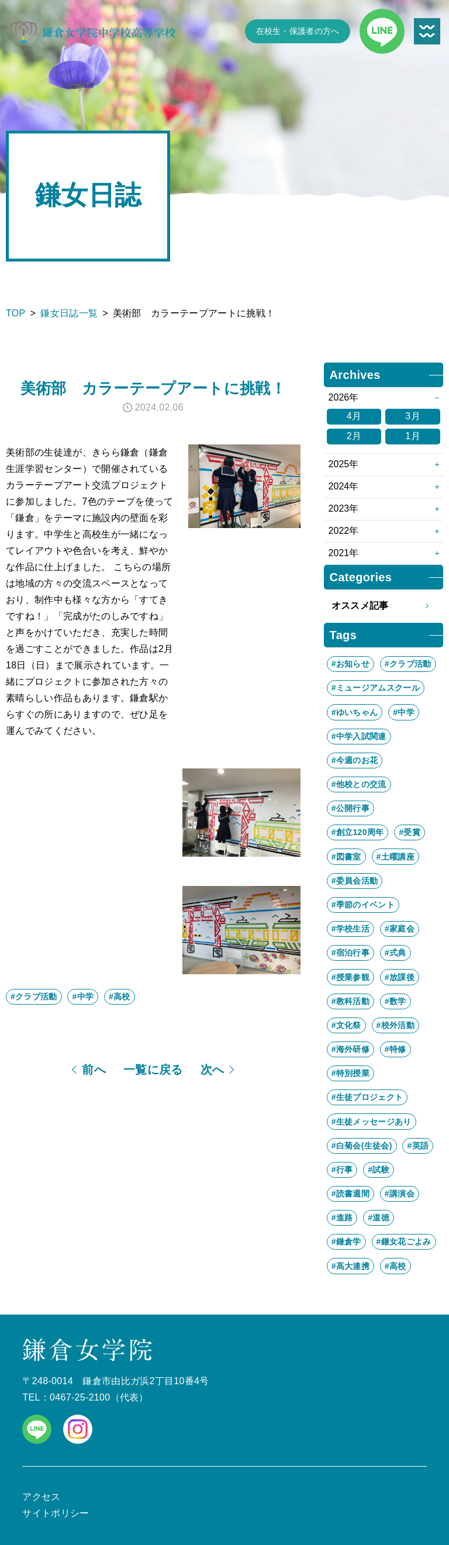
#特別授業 (350, 1073)
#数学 (395, 1001)
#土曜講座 (396, 856)
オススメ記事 (383, 606)
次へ (212, 1069)
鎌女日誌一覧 (69, 313)
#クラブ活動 (34, 996)
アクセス (41, 1497)
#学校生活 (350, 928)
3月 (412, 416)
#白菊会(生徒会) (361, 1145)
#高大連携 (350, 1266)
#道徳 (378, 1217)
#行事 (342, 1169)
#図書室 (346, 856)
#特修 (395, 1049)
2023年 (344, 508)
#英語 (418, 1145)
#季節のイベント (363, 904)
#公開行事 (350, 808)
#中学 (83, 996)
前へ (94, 1069)
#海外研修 (350, 1049)
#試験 (378, 1169)
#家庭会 (400, 928)
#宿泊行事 (350, 952)
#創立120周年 (357, 832)
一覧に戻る (153, 1069)
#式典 (395, 952)
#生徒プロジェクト (367, 1097)
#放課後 (400, 977)
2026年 (344, 397)
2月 (354, 436)
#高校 (119, 996)
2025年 (344, 464)
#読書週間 (350, 1193)
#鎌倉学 (346, 1241)
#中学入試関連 (358, 736)
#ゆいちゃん (354, 712)
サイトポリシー (55, 1513)
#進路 (342, 1217)
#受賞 (409, 832)
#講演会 (400, 1193)
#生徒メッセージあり (371, 1121)
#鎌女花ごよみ (404, 1241)
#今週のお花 (354, 760)
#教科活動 (350, 1001)
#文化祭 (346, 1025)
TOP (16, 313)
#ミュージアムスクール (375, 687)
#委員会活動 (354, 880)
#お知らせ (350, 663)
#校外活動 (396, 1025)
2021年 (344, 553)
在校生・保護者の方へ (298, 31)
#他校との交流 (358, 784)
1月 (412, 436)
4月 (354, 416)
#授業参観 (350, 977)
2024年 (344, 486)
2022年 (344, 531)
